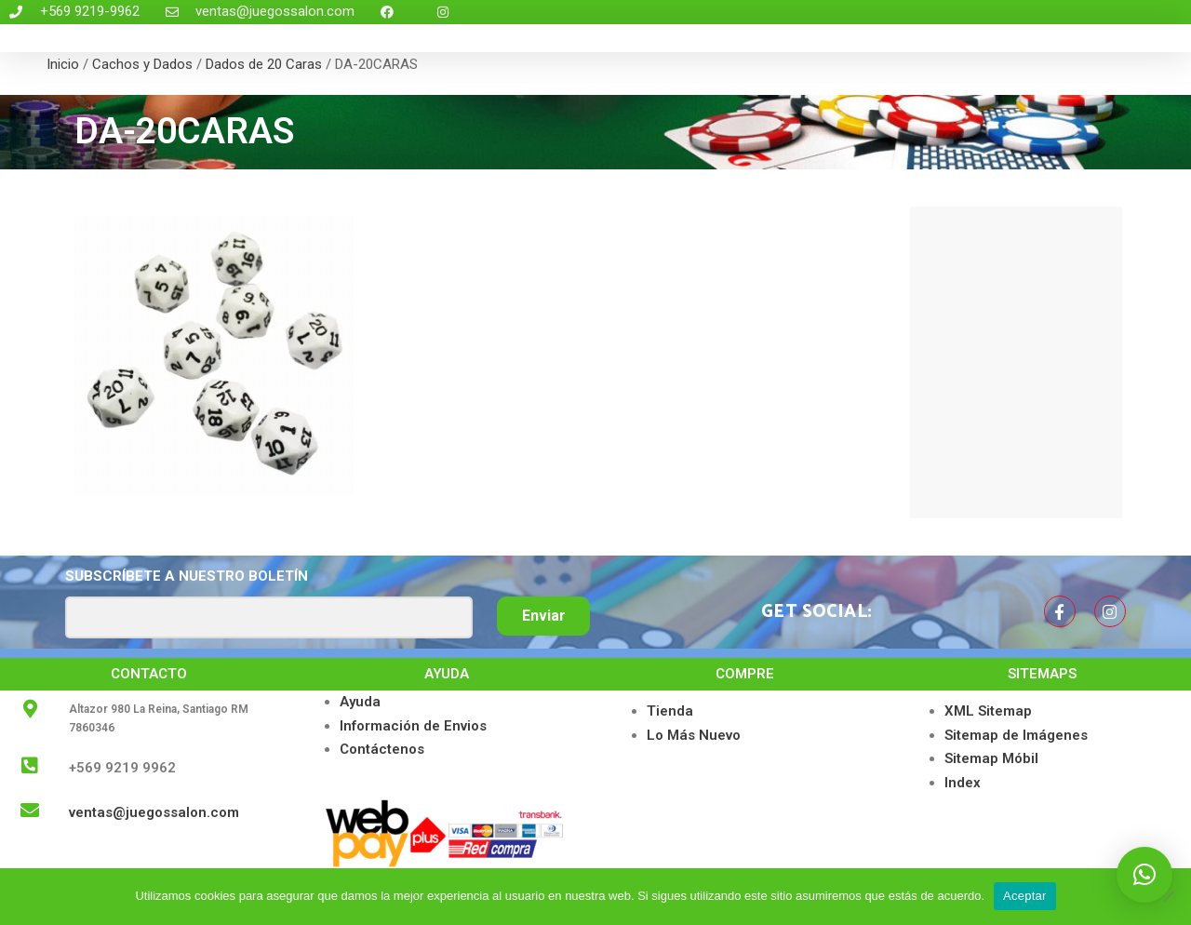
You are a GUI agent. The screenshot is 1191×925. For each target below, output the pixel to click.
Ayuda (360, 701)
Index (962, 782)
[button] (1144, 875)
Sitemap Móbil (991, 758)
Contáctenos (382, 749)
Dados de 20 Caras (264, 64)
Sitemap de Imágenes (1016, 735)
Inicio (63, 64)
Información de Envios (413, 725)
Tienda (670, 711)
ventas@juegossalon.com (154, 812)
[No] (1167, 896)
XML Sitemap (988, 711)
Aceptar (1025, 896)
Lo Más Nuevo (694, 735)
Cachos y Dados (142, 64)
